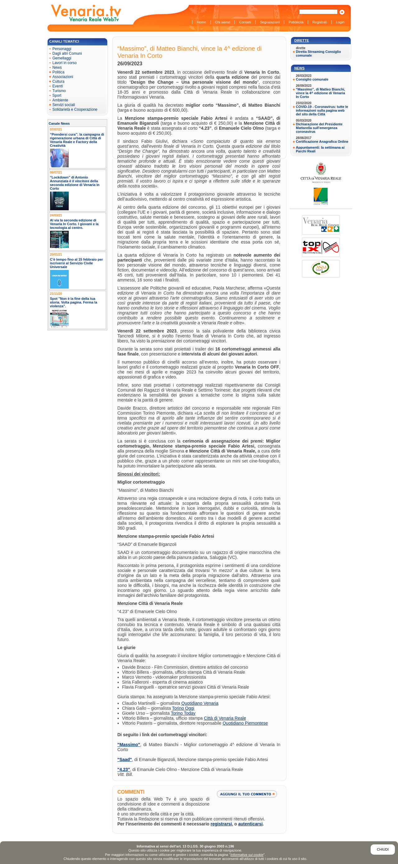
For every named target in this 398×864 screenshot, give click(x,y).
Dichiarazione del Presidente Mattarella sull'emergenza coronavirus (319, 127)
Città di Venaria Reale (225, 718)
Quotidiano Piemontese (245, 723)
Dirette (301, 40)
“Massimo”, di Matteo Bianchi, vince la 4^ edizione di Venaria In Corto (320, 93)
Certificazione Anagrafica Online (322, 141)
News (299, 68)
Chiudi (383, 849)
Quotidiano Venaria (199, 703)
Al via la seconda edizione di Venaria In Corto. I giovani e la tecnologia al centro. (74, 224)
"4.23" (124, 769)
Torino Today (183, 713)
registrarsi (221, 823)
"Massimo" (129, 744)
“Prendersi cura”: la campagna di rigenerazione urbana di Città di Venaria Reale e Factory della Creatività (77, 139)
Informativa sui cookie (246, 855)
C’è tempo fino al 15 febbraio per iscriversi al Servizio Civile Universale (76, 263)
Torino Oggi (183, 708)
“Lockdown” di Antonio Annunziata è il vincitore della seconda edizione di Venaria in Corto (75, 182)
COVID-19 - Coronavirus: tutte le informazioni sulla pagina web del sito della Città (322, 110)
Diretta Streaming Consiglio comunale (318, 53)
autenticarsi (250, 823)
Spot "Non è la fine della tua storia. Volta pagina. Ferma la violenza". (73, 302)
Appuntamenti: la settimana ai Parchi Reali (320, 149)
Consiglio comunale (312, 79)
